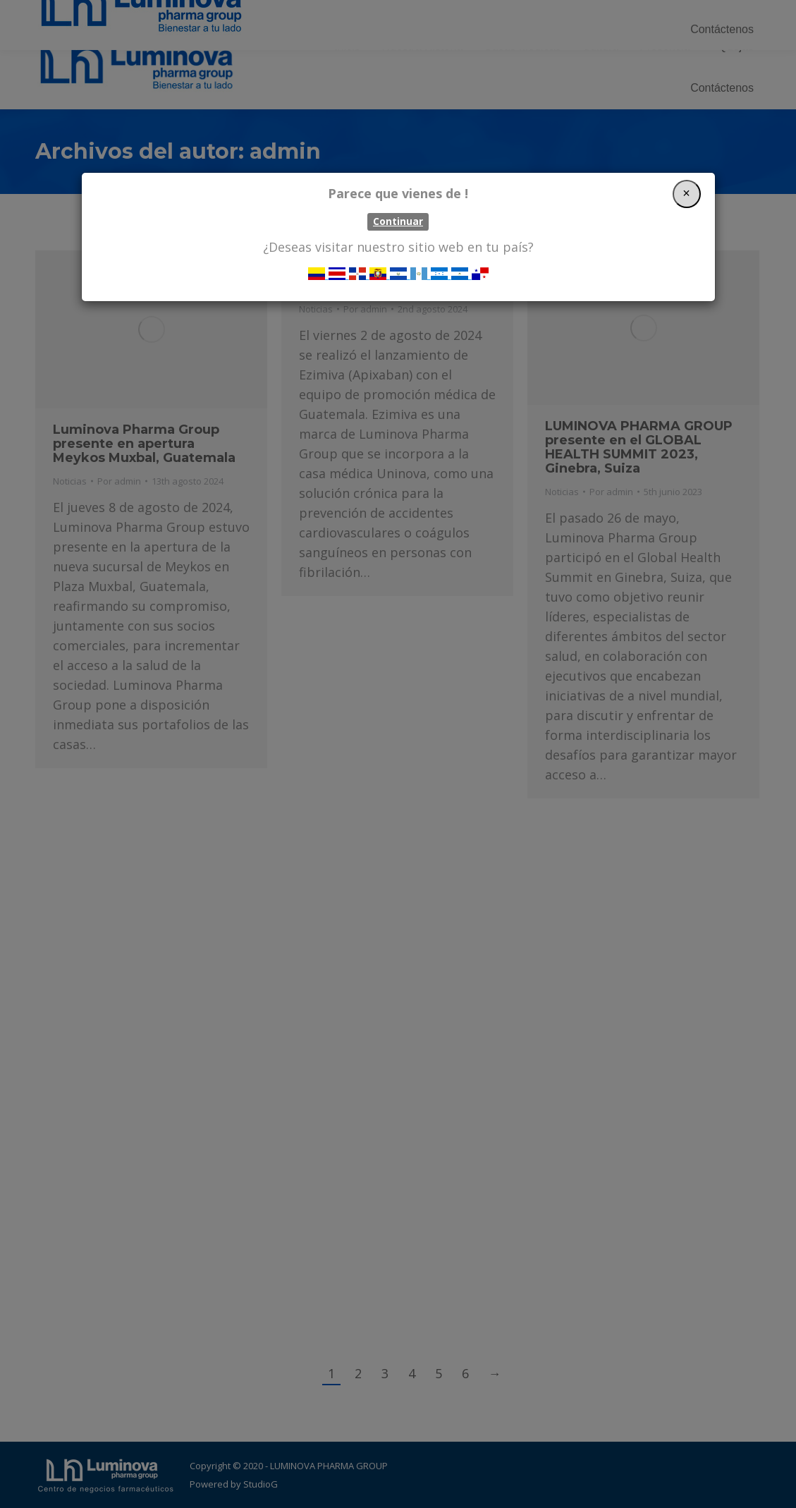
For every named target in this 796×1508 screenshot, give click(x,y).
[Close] (687, 194)
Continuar (398, 221)
